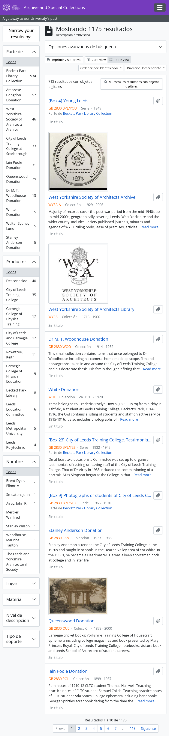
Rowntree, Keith (21, 355)
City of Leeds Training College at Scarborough (21, 146)
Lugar (11, 583)
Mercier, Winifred (21, 515)
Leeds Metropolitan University (21, 428)
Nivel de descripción (17, 617)
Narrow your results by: (21, 33)
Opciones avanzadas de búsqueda (82, 47)
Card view (96, 60)
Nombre (14, 461)
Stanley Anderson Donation (21, 242)
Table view (119, 60)
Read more (150, 227)
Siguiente (148, 728)
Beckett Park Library (21, 393)
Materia (13, 599)
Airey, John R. (21, 504)
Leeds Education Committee (21, 409)
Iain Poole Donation (21, 165)
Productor (16, 262)
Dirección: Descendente (144, 68)
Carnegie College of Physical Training (21, 316)
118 (133, 728)
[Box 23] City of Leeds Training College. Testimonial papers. (100, 440)
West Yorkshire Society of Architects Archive (21, 119)
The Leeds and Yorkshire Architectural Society (21, 562)
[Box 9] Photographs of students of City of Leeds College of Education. (100, 495)
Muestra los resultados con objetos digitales (131, 84)
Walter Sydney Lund (21, 226)
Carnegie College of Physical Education (21, 374)
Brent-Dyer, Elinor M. (21, 483)
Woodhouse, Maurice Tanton (21, 540)
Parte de (14, 51)
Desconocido (21, 281)
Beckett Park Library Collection (21, 75)
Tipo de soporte (14, 638)
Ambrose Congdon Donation (21, 94)
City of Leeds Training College (21, 294)
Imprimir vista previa (64, 60)
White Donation (21, 212)
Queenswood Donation (21, 179)
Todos (11, 62)
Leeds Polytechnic (21, 445)
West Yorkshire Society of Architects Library (91, 309)
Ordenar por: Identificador (99, 68)
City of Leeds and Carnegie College (21, 338)
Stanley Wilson (21, 527)
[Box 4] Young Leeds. (69, 100)
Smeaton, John (21, 495)
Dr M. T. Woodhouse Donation (21, 195)
